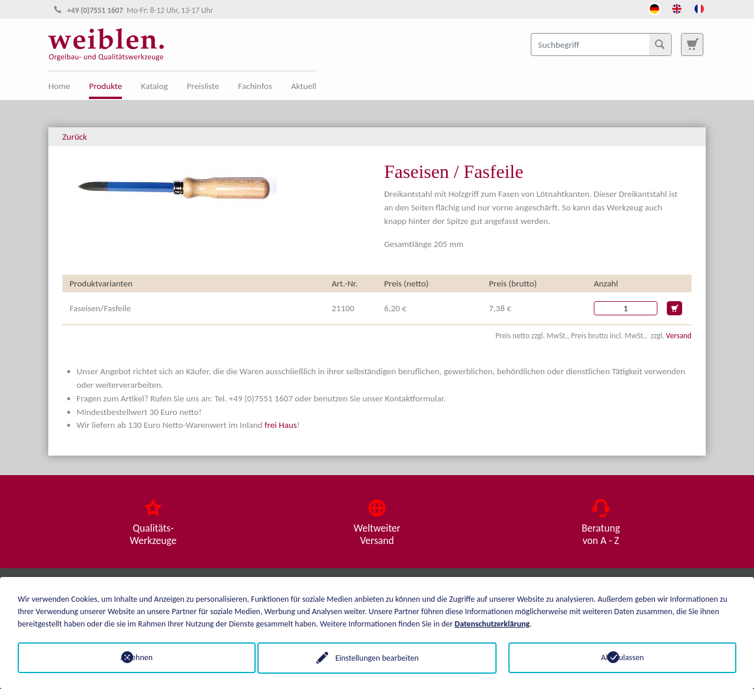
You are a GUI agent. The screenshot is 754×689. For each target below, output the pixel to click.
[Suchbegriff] (601, 44)
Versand (679, 336)
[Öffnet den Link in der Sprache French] (699, 7)
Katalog (154, 86)
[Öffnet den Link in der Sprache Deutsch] (654, 7)
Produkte (105, 86)
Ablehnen (131, 657)
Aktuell (303, 86)
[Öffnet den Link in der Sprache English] (676, 7)
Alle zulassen (622, 657)
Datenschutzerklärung (492, 623)
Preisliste (203, 86)
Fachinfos (255, 86)
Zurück (74, 136)
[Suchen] (659, 44)
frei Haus (280, 425)
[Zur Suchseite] (692, 44)
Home (59, 86)
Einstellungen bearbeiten (377, 657)
